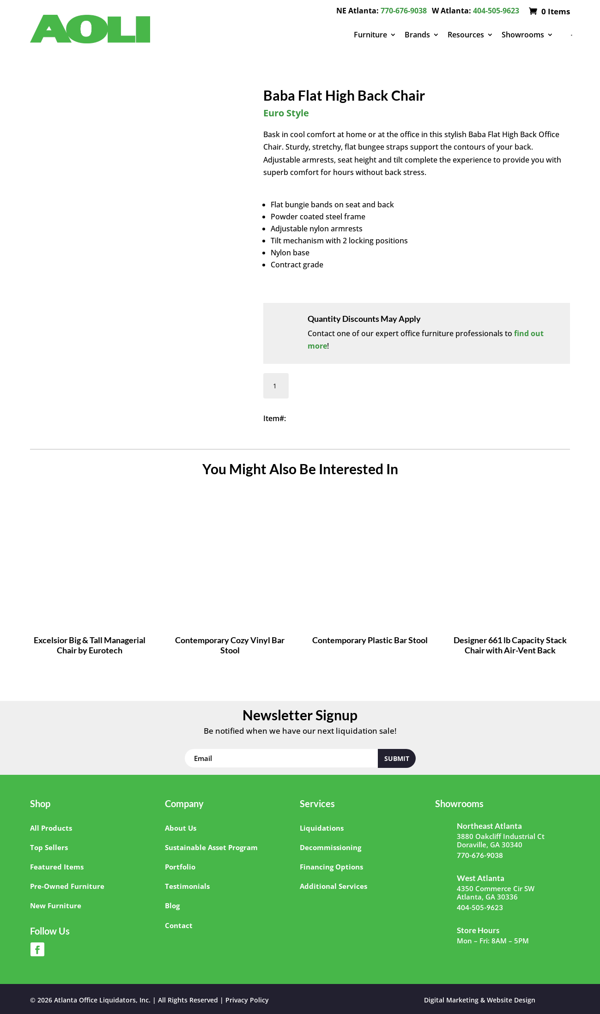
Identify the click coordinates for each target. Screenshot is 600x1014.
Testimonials (187, 886)
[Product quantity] (276, 385)
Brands (417, 35)
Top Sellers (49, 847)
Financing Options (331, 866)
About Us (180, 828)
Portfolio (180, 866)
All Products (51, 828)
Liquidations (322, 828)
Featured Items (57, 866)
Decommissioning (330, 847)
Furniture (370, 35)
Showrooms (523, 35)
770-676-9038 (404, 11)
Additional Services (333, 886)
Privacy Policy (247, 1000)
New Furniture (55, 905)
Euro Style (286, 113)
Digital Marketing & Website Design (479, 1000)
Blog (172, 905)
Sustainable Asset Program (211, 847)
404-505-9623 (496, 11)
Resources (466, 35)
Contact (179, 925)
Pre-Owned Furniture (67, 886)
